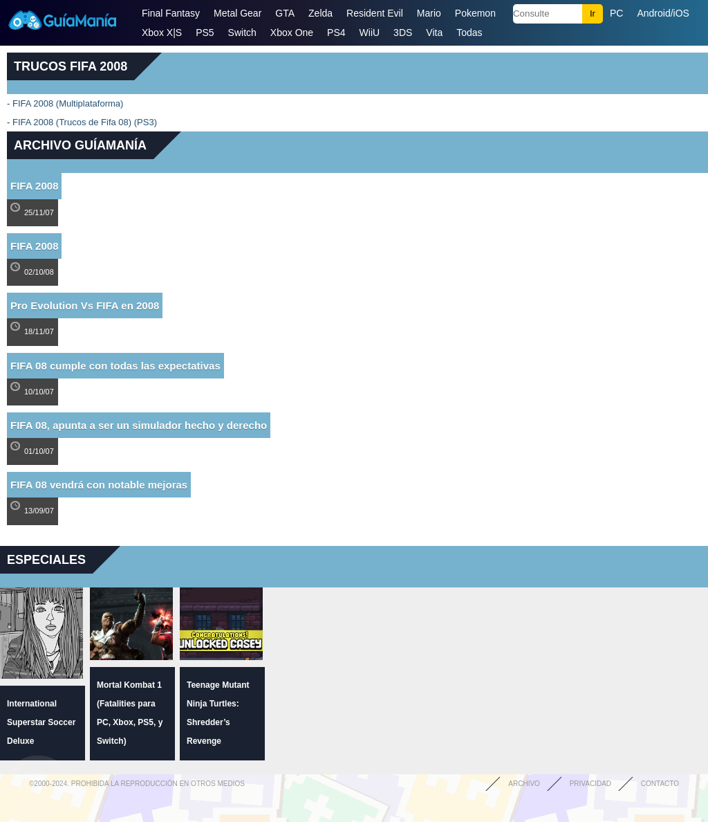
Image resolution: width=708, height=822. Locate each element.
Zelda (320, 13)
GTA (285, 13)
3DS (402, 32)
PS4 (336, 32)
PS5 (205, 32)
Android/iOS (663, 13)
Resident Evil (374, 13)
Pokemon (475, 13)
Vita (434, 32)
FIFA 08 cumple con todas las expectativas (115, 366)
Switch (242, 32)
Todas (469, 32)
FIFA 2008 (34, 186)
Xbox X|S (162, 32)
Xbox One (291, 32)
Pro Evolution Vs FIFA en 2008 (84, 305)
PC (616, 13)
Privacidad (590, 783)
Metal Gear (237, 13)
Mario (429, 13)
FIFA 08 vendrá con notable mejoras (98, 485)
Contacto (660, 783)
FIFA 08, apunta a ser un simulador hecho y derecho (138, 425)
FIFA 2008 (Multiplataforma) (67, 103)
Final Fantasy (171, 13)
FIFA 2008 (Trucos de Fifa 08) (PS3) (84, 122)
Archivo (524, 783)
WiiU (370, 32)
